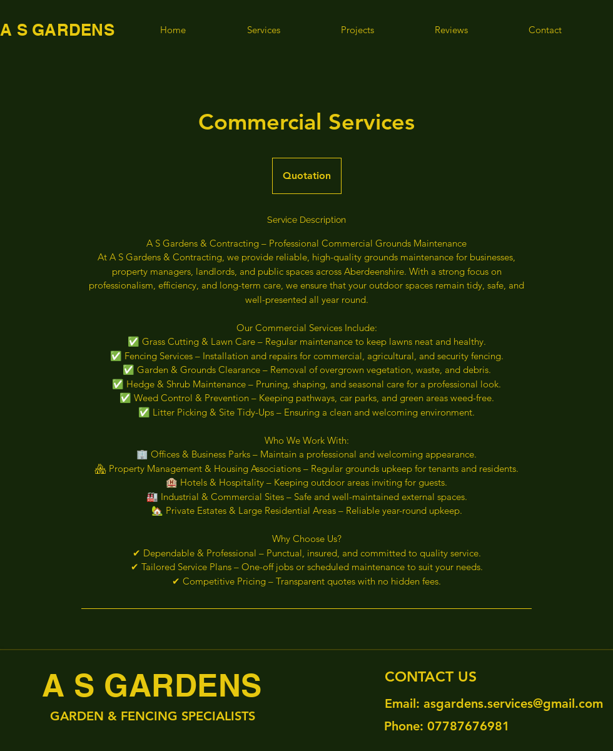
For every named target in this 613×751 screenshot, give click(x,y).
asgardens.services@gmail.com (513, 703)
